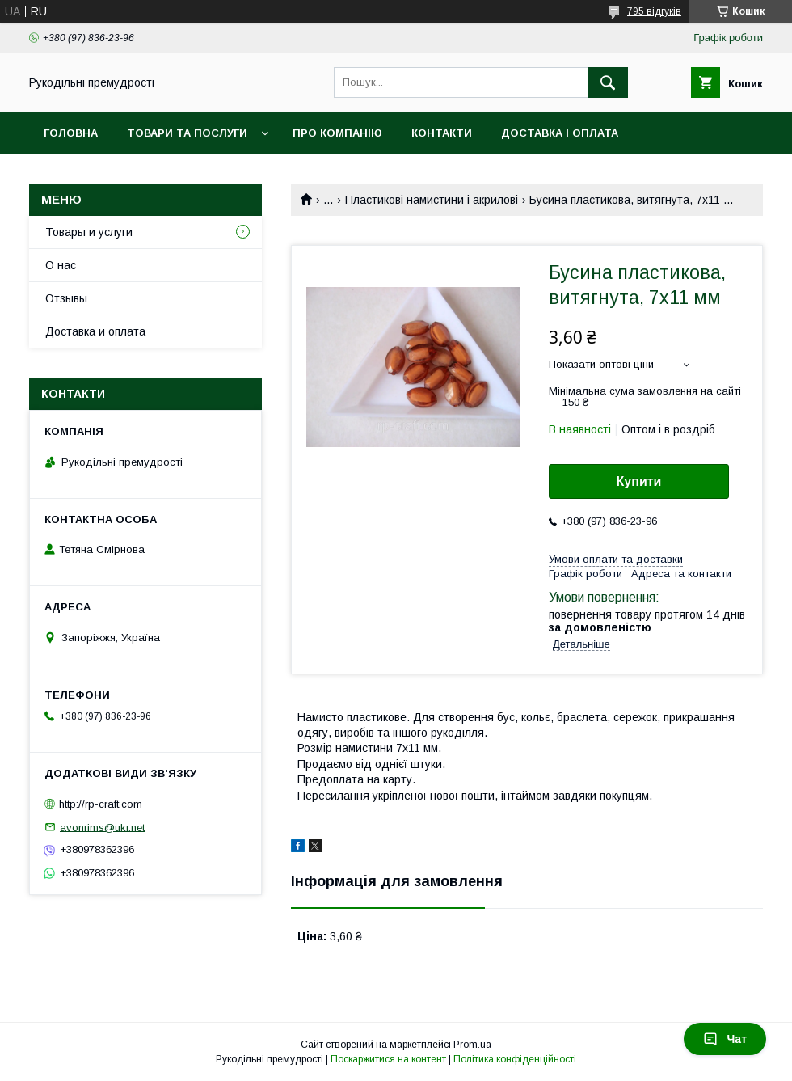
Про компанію (337, 133)
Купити (639, 481)
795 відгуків (654, 11)
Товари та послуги (187, 133)
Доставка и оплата (95, 331)
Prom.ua (472, 1044)
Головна (71, 133)
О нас (60, 265)
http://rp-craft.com (100, 804)
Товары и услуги (89, 232)
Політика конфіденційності (514, 1059)
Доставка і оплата (559, 133)
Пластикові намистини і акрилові (431, 199)
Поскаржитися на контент (388, 1059)
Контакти (441, 133)
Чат (725, 1039)
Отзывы (66, 298)
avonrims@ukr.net (102, 827)
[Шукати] (608, 82)
